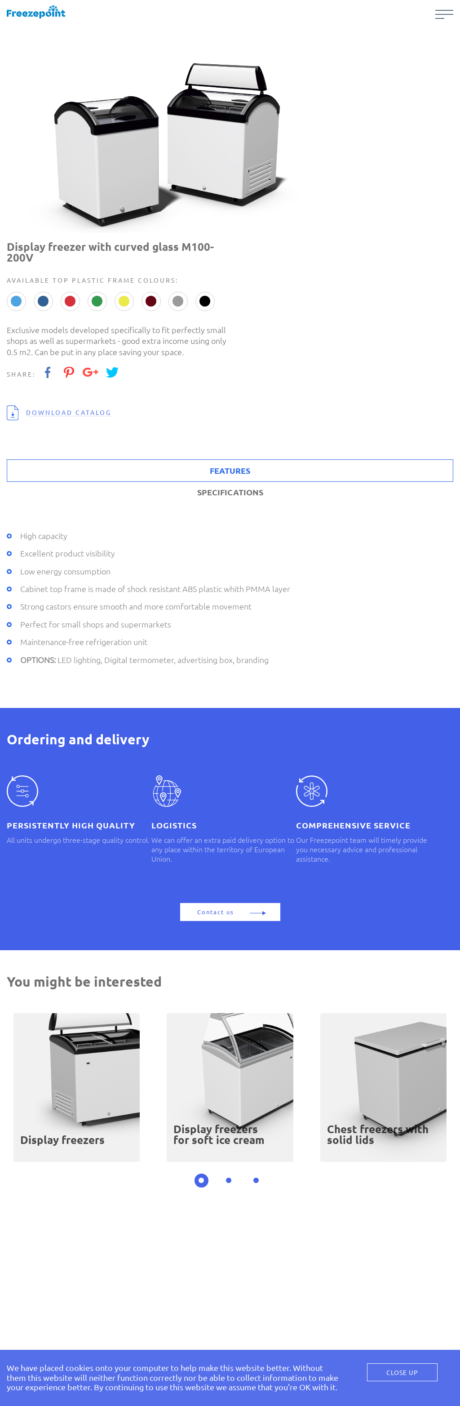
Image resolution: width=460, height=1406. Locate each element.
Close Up (402, 1372)
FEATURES (230, 470)
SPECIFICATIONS (230, 492)
